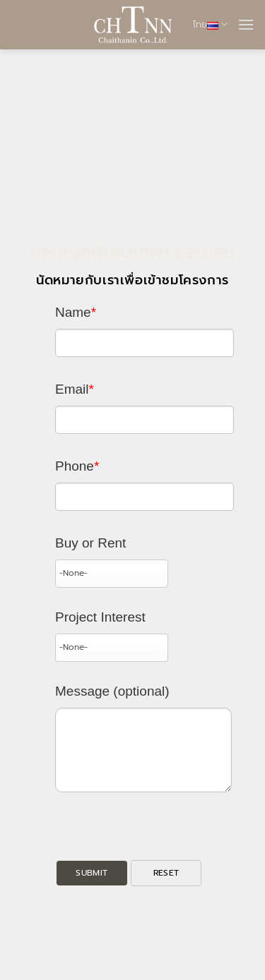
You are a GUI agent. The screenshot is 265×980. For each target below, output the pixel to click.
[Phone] (144, 497)
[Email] (144, 420)
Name (75, 312)
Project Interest (100, 617)
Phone (77, 466)
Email (74, 389)
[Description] (143, 750)
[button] (245, 24)
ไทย (210, 25)
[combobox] (111, 573)
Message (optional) (112, 691)
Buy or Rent (90, 543)
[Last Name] (144, 343)
